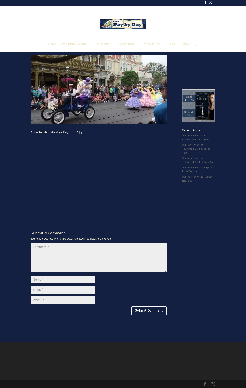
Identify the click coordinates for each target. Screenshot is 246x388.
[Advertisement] (207, 61)
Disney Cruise (126, 44)
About (186, 44)
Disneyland (101, 44)
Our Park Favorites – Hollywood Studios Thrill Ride (196, 149)
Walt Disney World (73, 44)
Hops (171, 44)
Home (52, 44)
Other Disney (151, 44)
